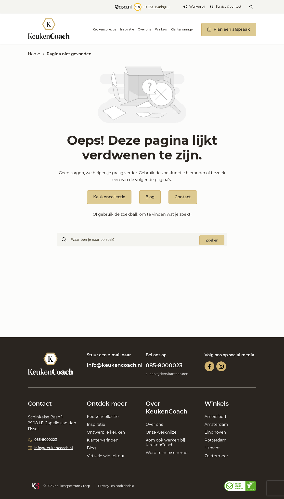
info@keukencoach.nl (114, 365)
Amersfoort (216, 416)
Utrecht (212, 448)
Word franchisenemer (167, 452)
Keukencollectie (104, 29)
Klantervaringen (182, 29)
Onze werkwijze (161, 432)
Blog (150, 197)
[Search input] (149, 239)
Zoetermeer (216, 456)
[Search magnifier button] (211, 240)
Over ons (144, 29)
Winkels (161, 29)
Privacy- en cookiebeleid (116, 486)
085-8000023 (164, 365)
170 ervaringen (158, 7)
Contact (183, 197)
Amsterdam (216, 424)
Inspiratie (127, 29)
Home (34, 54)
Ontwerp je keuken (106, 432)
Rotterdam (215, 440)
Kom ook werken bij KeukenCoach (165, 442)
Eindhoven (215, 432)
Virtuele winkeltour (106, 456)
